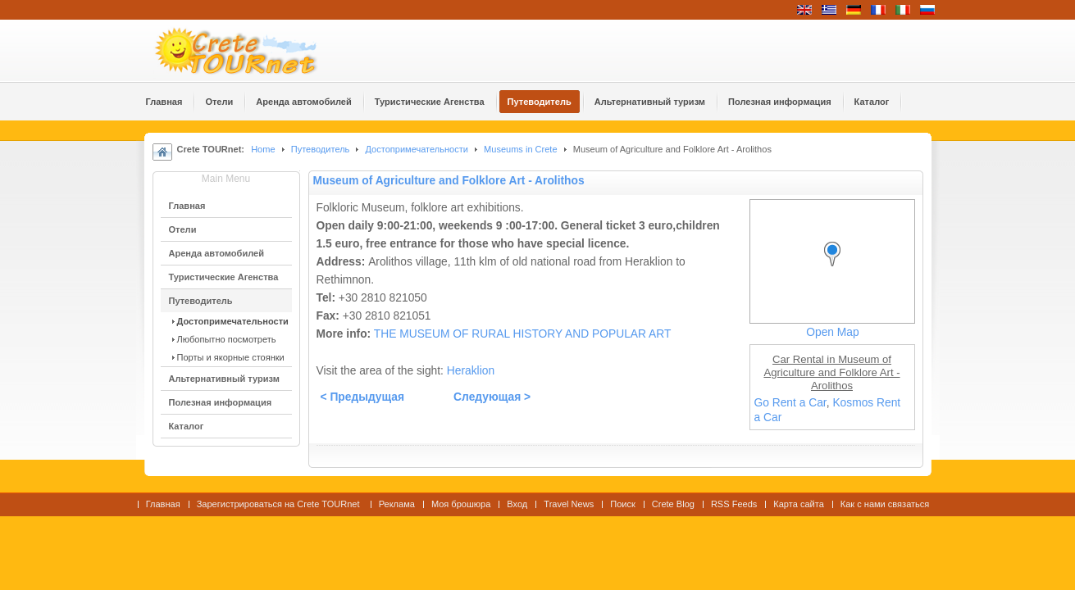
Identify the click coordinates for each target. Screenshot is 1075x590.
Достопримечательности (418, 149)
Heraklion (470, 371)
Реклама (397, 504)
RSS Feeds (734, 504)
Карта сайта (798, 504)
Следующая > (492, 397)
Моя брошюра (460, 504)
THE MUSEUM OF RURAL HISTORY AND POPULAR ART (523, 334)
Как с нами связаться (885, 504)
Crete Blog (673, 504)
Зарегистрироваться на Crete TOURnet (279, 504)
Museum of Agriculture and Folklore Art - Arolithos (449, 181)
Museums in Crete (521, 149)
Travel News (569, 504)
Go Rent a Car (790, 403)
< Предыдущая (363, 397)
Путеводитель (320, 149)
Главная (163, 504)
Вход (517, 504)
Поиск (622, 504)
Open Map (832, 332)
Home (263, 149)
